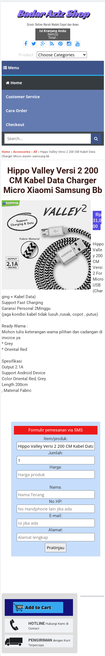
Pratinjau (55, 547)
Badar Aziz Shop (53, 13)
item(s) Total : (53, 34)
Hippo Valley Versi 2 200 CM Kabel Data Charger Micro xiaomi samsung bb (52, 180)
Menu (11, 67)
